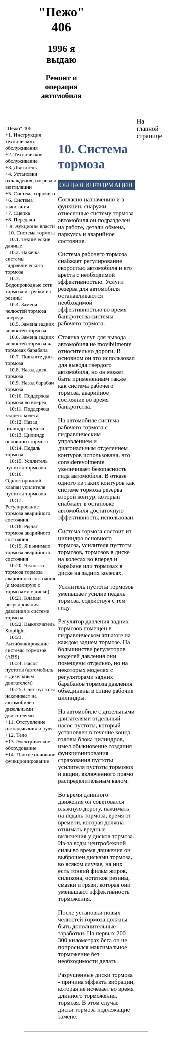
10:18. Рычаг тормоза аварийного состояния (27, 532)
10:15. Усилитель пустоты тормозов (26, 464)
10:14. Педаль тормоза (22, 451)
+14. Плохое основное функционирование (30, 757)
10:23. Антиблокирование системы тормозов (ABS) (27, 647)
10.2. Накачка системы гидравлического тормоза (24, 262)
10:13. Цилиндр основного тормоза (26, 438)
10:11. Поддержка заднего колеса (27, 412)
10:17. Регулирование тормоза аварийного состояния (27, 510)
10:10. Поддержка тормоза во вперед (27, 399)
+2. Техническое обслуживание (23, 157)
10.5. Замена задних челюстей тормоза (29, 327)
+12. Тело (16, 735)
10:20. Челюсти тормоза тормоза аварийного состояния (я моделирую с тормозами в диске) (30, 578)
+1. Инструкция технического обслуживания (23, 141)
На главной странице (149, 128)
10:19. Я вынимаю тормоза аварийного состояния (27, 552)
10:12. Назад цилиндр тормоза (24, 425)
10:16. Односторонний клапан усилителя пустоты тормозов (25, 484)
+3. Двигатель (21, 167)
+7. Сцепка (17, 213)
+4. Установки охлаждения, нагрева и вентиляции (30, 180)
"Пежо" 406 (18, 128)
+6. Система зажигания (19, 203)
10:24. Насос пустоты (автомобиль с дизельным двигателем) (29, 673)
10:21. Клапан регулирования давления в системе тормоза (27, 608)
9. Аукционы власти (32, 226)
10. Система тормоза (32, 233)
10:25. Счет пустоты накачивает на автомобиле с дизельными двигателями (30, 702)
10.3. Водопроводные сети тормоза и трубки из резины (29, 288)
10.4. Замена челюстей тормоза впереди (25, 310)
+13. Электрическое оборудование (27, 744)
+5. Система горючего (30, 193)
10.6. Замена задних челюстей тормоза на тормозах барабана (29, 343)
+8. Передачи (20, 220)
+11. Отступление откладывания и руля (29, 725)
